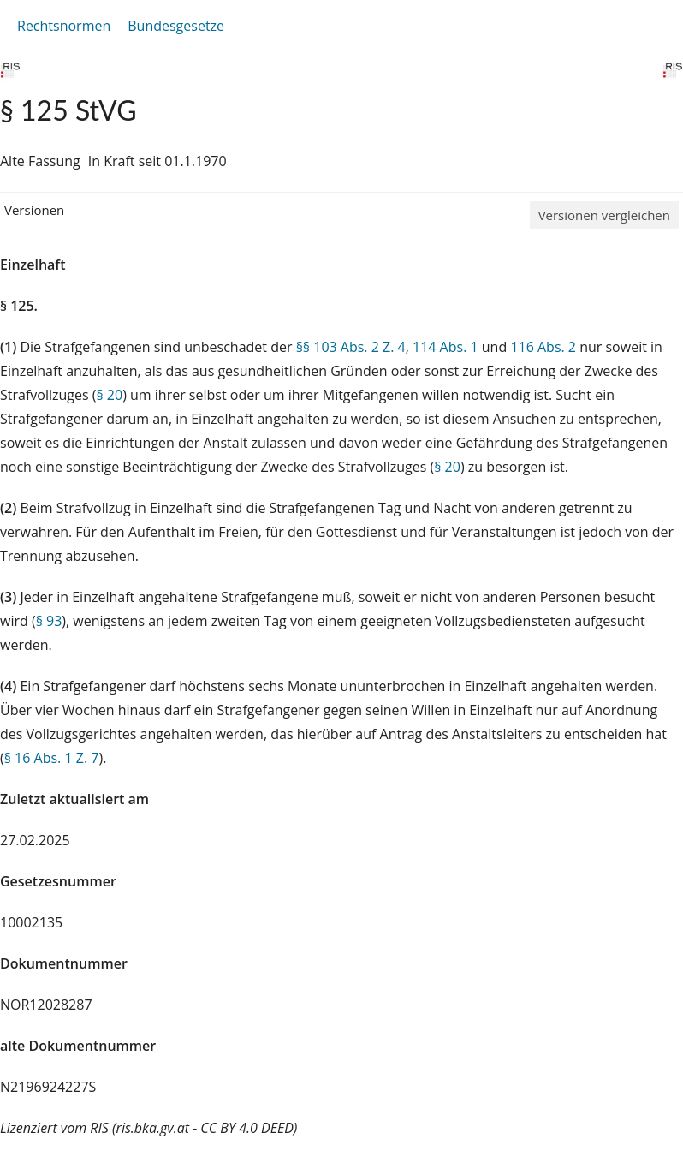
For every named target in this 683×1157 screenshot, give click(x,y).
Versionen (34, 209)
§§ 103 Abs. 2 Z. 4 (351, 346)
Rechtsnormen (63, 25)
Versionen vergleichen (604, 215)
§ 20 (109, 394)
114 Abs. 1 (445, 346)
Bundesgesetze (176, 25)
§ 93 (49, 620)
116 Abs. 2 (543, 346)
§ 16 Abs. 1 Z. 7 (51, 757)
